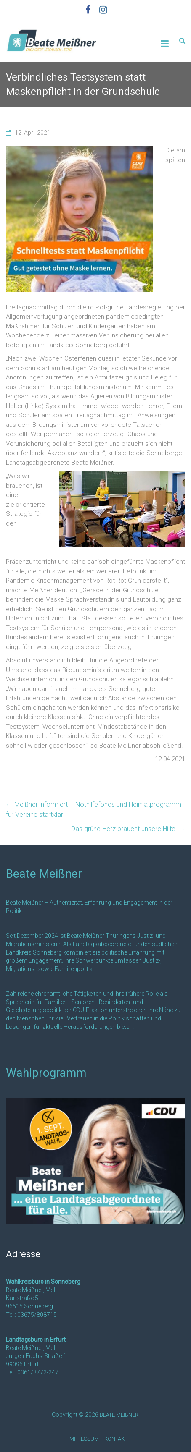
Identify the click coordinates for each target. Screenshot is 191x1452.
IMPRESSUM (83, 1439)
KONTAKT (115, 1439)
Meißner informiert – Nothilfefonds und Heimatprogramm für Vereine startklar (93, 810)
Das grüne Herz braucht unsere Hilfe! (128, 829)
